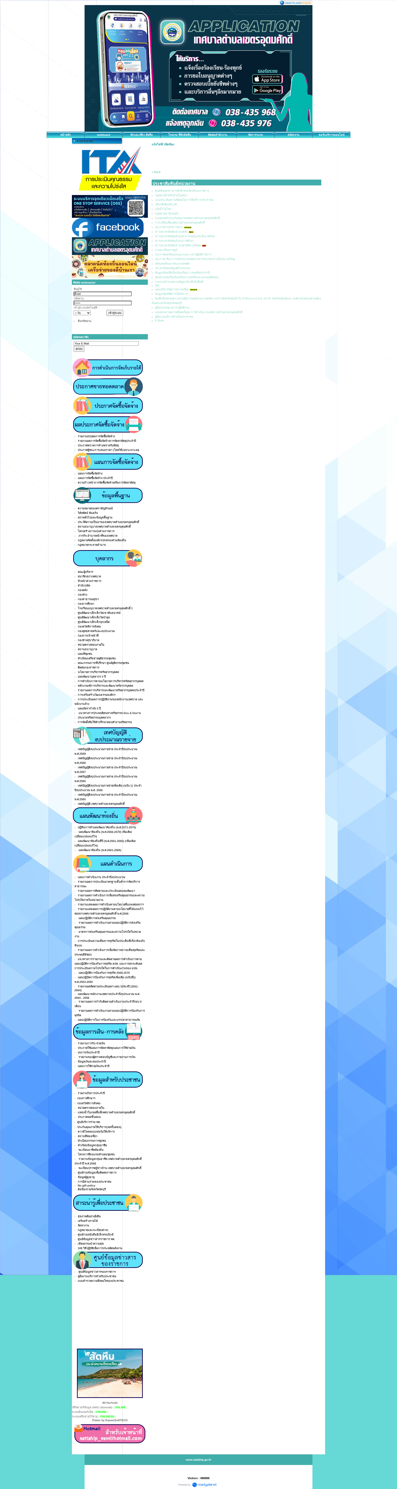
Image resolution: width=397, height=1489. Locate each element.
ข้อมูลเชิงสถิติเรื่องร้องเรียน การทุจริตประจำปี (182, 272)
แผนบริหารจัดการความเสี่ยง (172, 289)
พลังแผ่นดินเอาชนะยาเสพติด (172, 263)
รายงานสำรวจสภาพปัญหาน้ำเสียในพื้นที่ (179, 281)
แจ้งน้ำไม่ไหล (163, 208)
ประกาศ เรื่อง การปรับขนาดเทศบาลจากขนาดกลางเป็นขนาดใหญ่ (195, 259)
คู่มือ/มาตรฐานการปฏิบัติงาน (172, 307)
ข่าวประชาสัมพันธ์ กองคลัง (171, 231)
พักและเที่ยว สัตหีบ (141, 134)
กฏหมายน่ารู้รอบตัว (166, 213)
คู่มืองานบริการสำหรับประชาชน (174, 316)
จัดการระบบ (255, 134)
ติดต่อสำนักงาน (217, 134)
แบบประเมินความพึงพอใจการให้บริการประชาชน (184, 199)
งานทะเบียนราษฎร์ (166, 249)
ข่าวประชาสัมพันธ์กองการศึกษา (174, 240)
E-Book (159, 320)
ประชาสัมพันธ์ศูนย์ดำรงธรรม (172, 268)
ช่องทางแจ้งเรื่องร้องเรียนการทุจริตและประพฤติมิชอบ (187, 277)
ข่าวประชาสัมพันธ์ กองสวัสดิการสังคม (178, 245)
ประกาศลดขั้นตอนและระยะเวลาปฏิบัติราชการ (183, 254)
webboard (103, 134)
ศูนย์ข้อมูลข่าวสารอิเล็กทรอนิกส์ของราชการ (182, 190)
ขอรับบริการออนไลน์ (332, 134)
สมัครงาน (293, 134)
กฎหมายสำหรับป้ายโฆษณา (171, 195)
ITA (157, 285)
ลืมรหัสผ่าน (84, 320)
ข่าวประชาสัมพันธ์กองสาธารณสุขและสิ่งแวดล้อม (185, 236)
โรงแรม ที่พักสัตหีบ (179, 134)
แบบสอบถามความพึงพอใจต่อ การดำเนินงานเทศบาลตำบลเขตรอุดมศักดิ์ (198, 312)
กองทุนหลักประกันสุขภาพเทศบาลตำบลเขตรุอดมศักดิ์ (187, 218)
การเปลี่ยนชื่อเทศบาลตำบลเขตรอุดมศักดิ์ (180, 222)
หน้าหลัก (65, 134)
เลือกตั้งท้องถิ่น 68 (166, 204)
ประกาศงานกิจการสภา (169, 227)
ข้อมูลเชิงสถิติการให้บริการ (171, 293)
